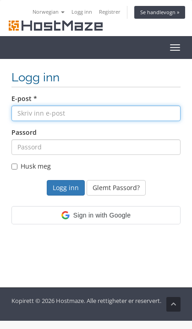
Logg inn (81, 11)
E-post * (24, 98)
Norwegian (49, 11)
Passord (24, 132)
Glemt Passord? (116, 187)
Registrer (110, 11)
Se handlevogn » (159, 12)
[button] (96, 215)
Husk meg (31, 166)
